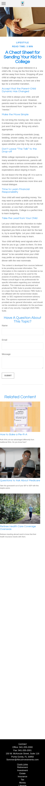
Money (22, 783)
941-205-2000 (26, 747)
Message (6, 354)
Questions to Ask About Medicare (20, 480)
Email (4, 340)
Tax (22, 779)
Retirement (22, 767)
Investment (22, 770)
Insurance (22, 776)
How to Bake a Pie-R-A (13, 434)
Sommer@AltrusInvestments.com (22, 759)
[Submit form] (8, 376)
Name (5, 325)
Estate (22, 773)
